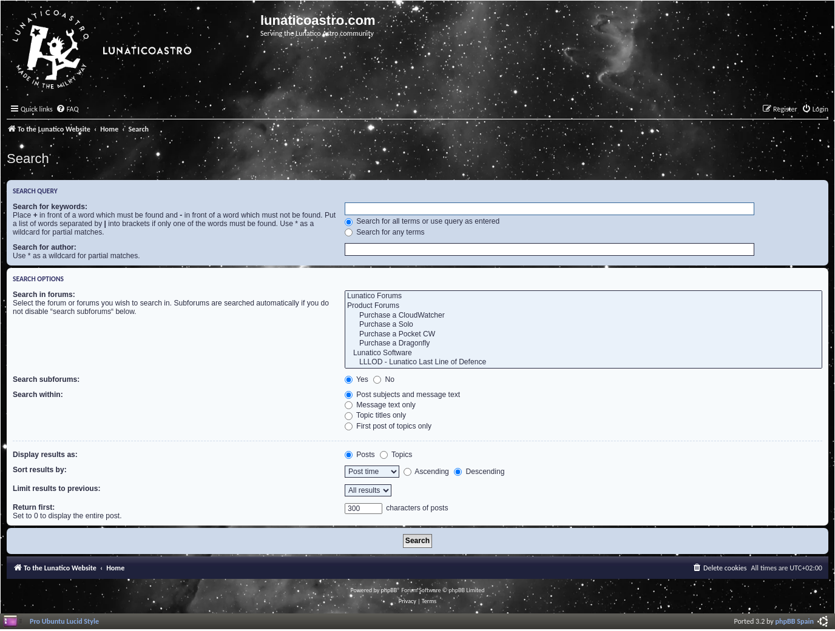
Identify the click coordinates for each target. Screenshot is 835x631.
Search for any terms (385, 232)
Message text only (380, 405)
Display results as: (45, 454)
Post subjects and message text (402, 394)
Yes (356, 379)
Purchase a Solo (583, 325)
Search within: (38, 394)
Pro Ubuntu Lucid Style (64, 621)
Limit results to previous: (56, 488)
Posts (360, 454)
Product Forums (583, 306)
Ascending (426, 471)
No (383, 379)
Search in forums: (44, 294)
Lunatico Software (583, 353)
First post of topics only (388, 426)
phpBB (389, 590)
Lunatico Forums (583, 296)
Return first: (34, 507)
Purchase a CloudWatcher (583, 316)
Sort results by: (40, 470)
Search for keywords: (50, 206)
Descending (479, 471)
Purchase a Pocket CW (583, 334)
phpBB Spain (795, 621)
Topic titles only (375, 415)
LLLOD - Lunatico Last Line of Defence (583, 362)
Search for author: (44, 247)
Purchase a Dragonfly (583, 344)
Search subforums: (46, 379)
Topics (396, 454)
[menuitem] (67, 109)
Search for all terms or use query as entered (422, 221)
